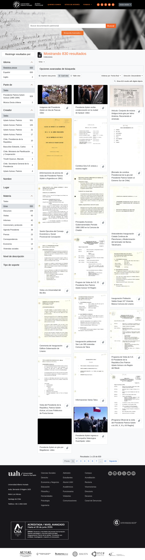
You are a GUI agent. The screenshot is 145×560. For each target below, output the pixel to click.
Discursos (18, 211)
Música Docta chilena (18, 103)
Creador (7, 110)
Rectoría (88, 482)
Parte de (7, 84)
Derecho (44, 478)
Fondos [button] (86, 4)
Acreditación (90, 478)
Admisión (67, 473)
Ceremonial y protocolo (18, 225)
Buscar (110, 26)
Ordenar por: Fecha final (110, 76)
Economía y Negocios (50, 482)
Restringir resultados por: (18, 54)
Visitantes (67, 496)
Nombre (7, 179)
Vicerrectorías (90, 487)
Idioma (6, 62)
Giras (18, 207)
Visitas (18, 216)
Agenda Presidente (18, 230)
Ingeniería (45, 505)
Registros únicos (18, 68)
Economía (18, 244)
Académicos (68, 487)
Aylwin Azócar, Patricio (18, 121)
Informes (18, 221)
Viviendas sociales (18, 249)
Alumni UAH (68, 482)
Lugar (6, 187)
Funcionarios (68, 491)
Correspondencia (18, 240)
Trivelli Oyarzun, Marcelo (18, 159)
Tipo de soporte (11, 265)
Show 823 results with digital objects (128, 81)
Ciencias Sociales (48, 473)
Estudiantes (68, 478)
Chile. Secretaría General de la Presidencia (18, 165)
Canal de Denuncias (93, 501)
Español (18, 73)
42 (105, 461)
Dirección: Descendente (132, 76)
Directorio (89, 491)
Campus (88, 473)
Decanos (88, 496)
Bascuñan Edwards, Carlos (18, 147)
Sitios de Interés (72, 4)
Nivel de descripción (13, 256)
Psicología (45, 501)
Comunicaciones (70, 501)
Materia (7, 196)
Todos (5, 90)
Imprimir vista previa (47, 76)
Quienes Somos (54, 4)
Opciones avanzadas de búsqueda (57, 69)
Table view (75, 76)
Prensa (18, 235)
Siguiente (113, 461)
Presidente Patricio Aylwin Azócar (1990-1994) (18, 96)
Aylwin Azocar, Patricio (18, 125)
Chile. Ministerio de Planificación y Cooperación (18, 152)
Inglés (18, 77)
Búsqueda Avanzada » (72, 33)
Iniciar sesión (125, 5)
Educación (45, 487)
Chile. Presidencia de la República (18, 140)
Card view (63, 76)
